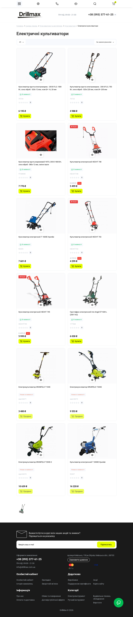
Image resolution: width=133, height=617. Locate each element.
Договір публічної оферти (53, 600)
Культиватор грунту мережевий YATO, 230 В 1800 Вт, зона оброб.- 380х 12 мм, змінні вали (40, 163)
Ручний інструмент (76, 600)
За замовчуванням (105, 42)
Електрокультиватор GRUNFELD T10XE (34, 387)
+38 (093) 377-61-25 (100, 14)
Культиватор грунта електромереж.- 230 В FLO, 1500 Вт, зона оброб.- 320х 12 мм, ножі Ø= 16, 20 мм (40, 88)
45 (21, 42)
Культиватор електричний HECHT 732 (85, 237)
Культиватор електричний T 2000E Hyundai (87, 462)
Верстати (97, 603)
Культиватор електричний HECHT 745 (34, 312)
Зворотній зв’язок (50, 584)
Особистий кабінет (24, 580)
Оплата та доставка (25, 600)
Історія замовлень (24, 584)
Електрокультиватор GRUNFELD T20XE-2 (35, 462)
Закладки (46, 580)
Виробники (73, 580)
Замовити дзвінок (78, 559)
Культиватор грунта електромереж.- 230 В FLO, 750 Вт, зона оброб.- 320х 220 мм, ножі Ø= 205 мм (91, 88)
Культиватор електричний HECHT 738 (85, 162)
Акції (95, 580)
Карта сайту (98, 584)
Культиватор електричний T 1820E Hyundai (36, 237)
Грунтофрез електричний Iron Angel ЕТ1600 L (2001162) (88, 313)
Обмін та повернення (51, 596)
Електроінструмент (76, 596)
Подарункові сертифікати (79, 584)
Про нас (20, 596)
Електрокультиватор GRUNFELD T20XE (86, 387)
